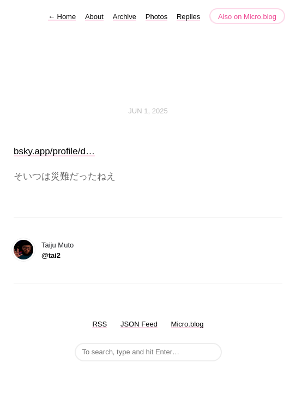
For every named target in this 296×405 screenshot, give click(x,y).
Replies (188, 17)
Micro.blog (187, 324)
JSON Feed (139, 324)
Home (62, 17)
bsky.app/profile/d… (54, 151)
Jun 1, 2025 (147, 111)
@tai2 (51, 255)
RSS (99, 324)
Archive (124, 17)
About (94, 17)
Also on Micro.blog (247, 17)
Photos (156, 17)
